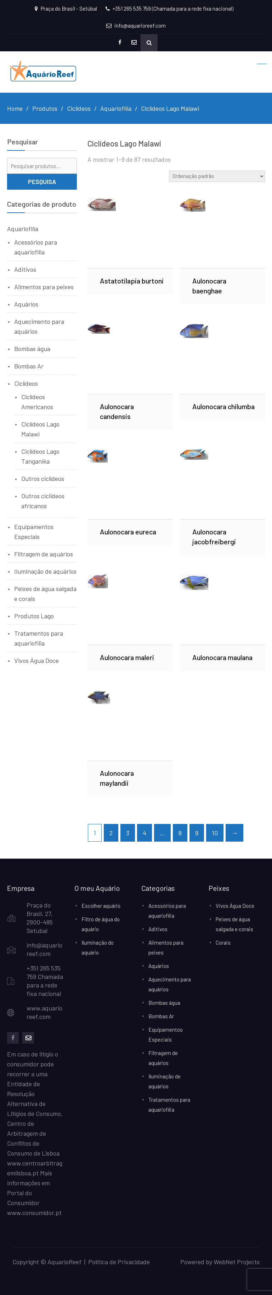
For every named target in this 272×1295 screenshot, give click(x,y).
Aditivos (25, 269)
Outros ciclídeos (42, 478)
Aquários (26, 304)
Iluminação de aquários (45, 571)
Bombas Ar (29, 366)
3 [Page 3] (127, 833)
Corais (223, 942)
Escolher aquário (100, 906)
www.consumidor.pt (34, 1212)
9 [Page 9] (196, 833)
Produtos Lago (34, 616)
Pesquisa (42, 181)
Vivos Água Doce (36, 660)
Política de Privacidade (119, 1262)
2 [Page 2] (111, 833)
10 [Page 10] (215, 833)
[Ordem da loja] (217, 176)
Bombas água (32, 349)
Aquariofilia (22, 229)
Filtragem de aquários (43, 554)
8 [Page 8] (180, 833)
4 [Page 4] (144, 833)
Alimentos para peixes (44, 287)
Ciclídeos (26, 383)
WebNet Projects (237, 1262)
